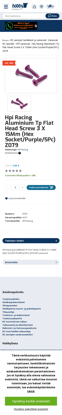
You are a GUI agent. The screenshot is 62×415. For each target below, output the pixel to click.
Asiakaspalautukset (13, 302)
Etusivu (5, 40)
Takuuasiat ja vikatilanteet (17, 324)
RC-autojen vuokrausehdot (17, 334)
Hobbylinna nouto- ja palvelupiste (21, 308)
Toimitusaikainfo (12, 318)
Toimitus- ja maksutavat (16, 315)
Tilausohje (8, 311)
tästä (30, 391)
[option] (31, 75)
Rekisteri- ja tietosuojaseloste (19, 328)
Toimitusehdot (11, 299)
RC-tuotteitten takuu (14, 321)
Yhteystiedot (9, 305)
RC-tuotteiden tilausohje (16, 331)
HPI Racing (23, 149)
